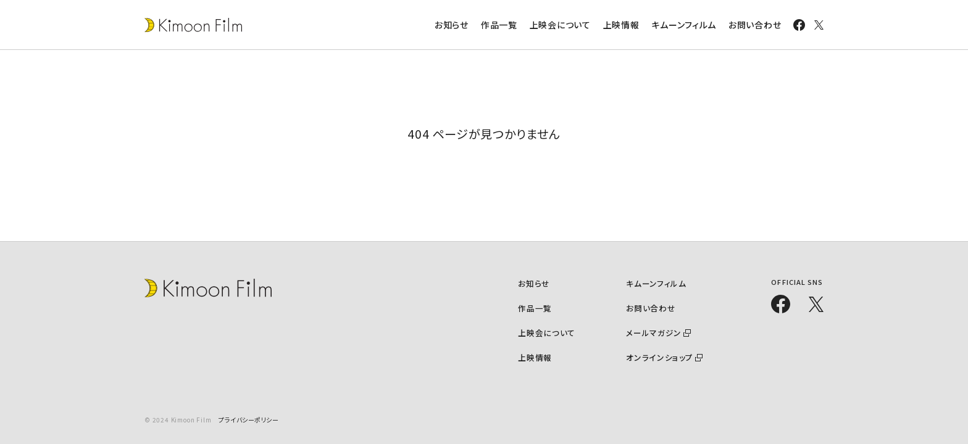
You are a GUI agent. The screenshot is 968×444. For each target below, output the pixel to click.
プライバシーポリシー (248, 419)
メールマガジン (655, 332)
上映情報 (621, 24)
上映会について (560, 24)
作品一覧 (499, 24)
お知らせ (452, 24)
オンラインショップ (661, 356)
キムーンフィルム (683, 24)
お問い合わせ (754, 24)
